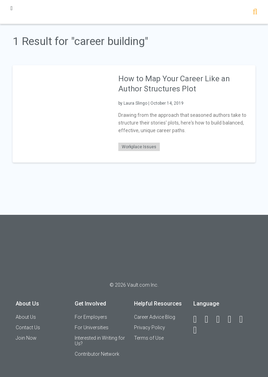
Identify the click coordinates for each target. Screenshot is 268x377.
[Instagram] (233, 319)
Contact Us (28, 327)
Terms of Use (149, 338)
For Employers (91, 317)
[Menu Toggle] (11, 8)
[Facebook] (198, 319)
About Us (26, 317)
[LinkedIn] (210, 319)
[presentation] (61, 113)
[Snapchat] (198, 330)
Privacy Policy (149, 327)
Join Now (26, 338)
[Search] (255, 12)
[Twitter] (221, 319)
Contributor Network (97, 354)
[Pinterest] (244, 319)
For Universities (92, 327)
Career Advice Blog (154, 317)
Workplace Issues (139, 146)
